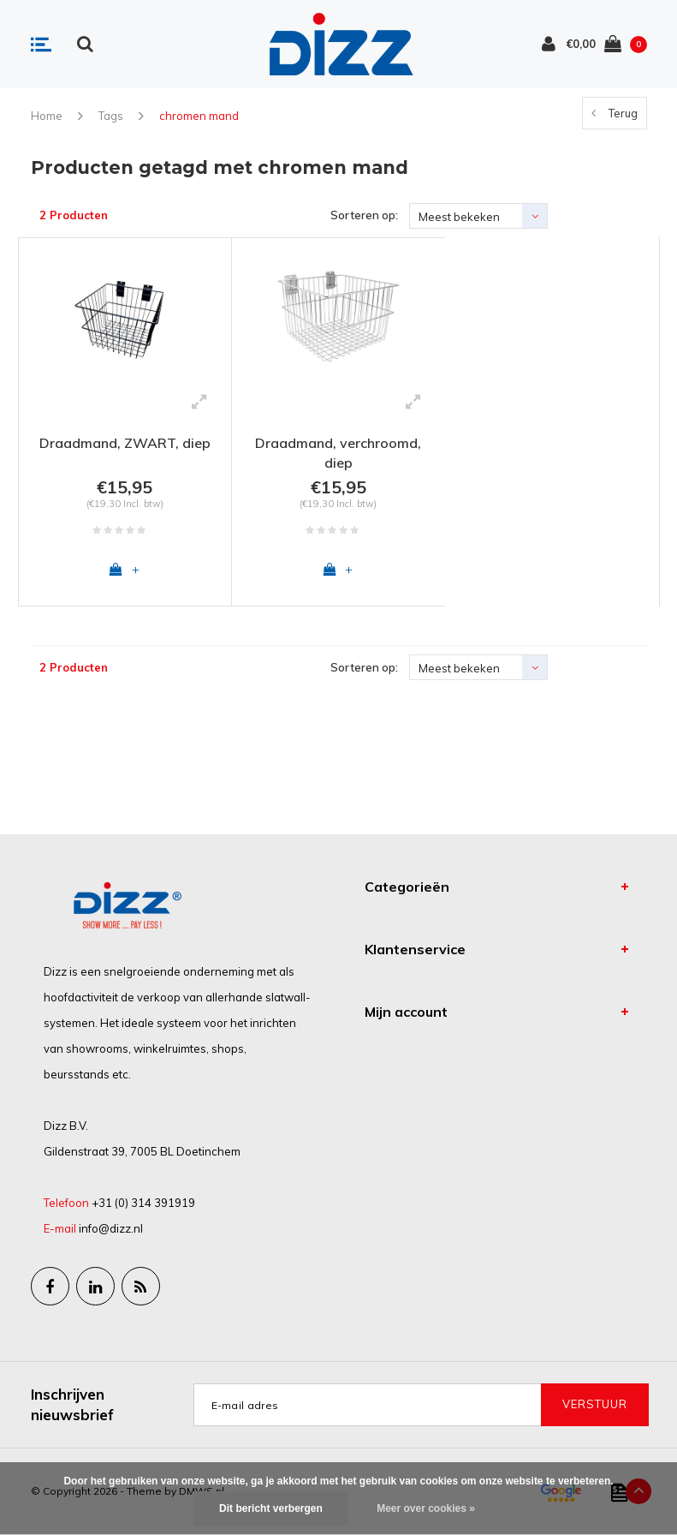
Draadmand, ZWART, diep (125, 442)
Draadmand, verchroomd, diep (338, 452)
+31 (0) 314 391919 (143, 1202)
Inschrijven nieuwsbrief (72, 1404)
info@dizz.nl (111, 1228)
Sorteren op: (364, 215)
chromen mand (199, 115)
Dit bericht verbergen (271, 1508)
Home (46, 115)
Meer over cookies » (426, 1508)
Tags (110, 115)
